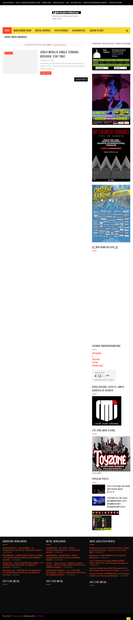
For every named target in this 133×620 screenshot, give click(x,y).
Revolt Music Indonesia (16, 37)
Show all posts (59, 45)
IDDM (67, 3)
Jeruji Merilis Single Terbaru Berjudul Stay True (59, 54)
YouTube (96, 359)
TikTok (95, 362)
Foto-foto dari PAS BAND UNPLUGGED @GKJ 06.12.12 (118, 489)
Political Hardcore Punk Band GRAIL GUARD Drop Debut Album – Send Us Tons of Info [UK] (109, 550)
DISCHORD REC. (79, 30)
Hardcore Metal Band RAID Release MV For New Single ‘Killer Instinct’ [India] (108, 569)
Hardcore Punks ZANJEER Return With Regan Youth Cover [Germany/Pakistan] (109, 574)
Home (7, 30)
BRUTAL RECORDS (42, 30)
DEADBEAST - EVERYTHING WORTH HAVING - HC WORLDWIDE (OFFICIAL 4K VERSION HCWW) (23, 557)
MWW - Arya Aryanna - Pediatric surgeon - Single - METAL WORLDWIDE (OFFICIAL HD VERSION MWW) (65, 565)
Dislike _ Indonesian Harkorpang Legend (28, 3)
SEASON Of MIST (97, 30)
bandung (8, 53)
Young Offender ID (8, 3)
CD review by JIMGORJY (115, 3)
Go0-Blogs (39, 616)
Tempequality (16, 616)
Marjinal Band (46, 3)
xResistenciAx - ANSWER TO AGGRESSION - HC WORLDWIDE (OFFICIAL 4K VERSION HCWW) (22, 572)
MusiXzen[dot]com (22, 30)
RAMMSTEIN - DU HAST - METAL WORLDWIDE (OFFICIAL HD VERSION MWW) (63, 550)
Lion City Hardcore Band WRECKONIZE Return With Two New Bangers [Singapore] (108, 562)
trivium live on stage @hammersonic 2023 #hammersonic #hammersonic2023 (117, 502)
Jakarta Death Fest (58, 3)
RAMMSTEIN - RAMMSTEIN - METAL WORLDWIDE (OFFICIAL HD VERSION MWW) (63, 557)
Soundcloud (97, 365)
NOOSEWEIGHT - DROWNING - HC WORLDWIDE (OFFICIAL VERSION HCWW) (22, 549)
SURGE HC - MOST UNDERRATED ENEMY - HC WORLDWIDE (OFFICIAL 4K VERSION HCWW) (23, 565)
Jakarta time (100, 373)
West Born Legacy (76, 3)
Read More (46, 73)
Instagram (96, 353)
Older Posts (81, 79)
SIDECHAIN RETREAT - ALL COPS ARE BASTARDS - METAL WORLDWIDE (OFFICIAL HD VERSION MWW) (66, 572)
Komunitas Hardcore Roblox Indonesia (95, 3)
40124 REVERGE (61, 30)
